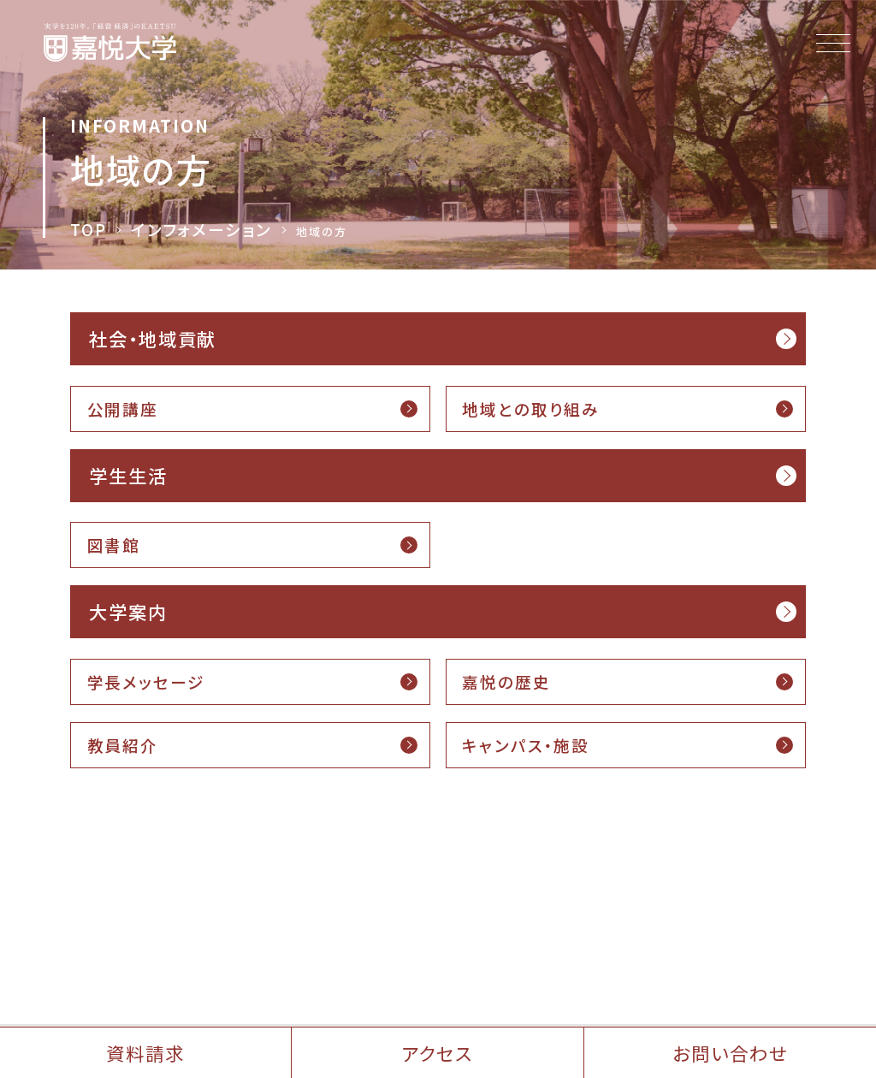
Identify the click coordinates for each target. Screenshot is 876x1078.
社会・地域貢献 (152, 338)
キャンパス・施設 (525, 744)
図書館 (114, 544)
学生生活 (128, 475)
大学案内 (128, 611)
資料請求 (145, 1053)
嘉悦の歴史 (506, 681)
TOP (88, 230)
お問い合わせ (729, 1053)
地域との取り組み (531, 408)
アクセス (437, 1053)
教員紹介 (122, 744)
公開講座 (122, 408)
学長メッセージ (146, 681)
